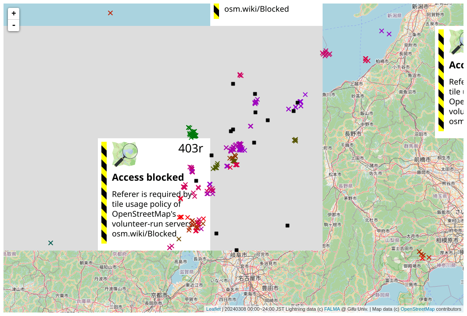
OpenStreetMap (418, 309)
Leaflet (213, 309)
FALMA (332, 309)
